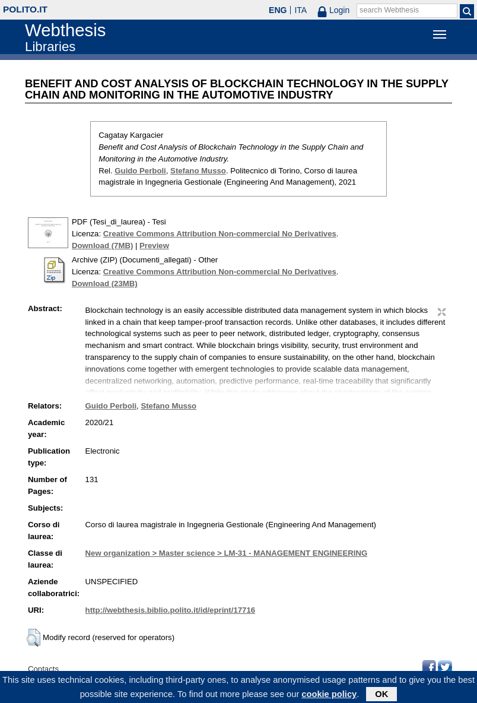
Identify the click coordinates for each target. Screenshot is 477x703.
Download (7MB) (102, 245)
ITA (300, 10)
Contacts (43, 668)
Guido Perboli (140, 170)
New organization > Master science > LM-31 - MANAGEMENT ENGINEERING (226, 553)
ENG (278, 10)
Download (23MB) (105, 283)
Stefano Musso (198, 170)
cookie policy (329, 696)
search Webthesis (389, 10)
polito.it (25, 9)
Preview (154, 245)
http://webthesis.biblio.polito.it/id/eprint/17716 (170, 610)
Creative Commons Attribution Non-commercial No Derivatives (219, 233)
